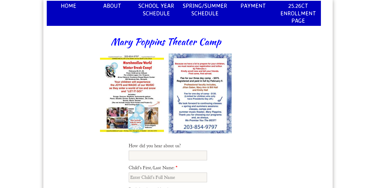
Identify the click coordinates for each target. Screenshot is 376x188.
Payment (253, 5)
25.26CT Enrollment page (298, 13)
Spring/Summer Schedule (205, 9)
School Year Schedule (156, 9)
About (112, 5)
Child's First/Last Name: (153, 168)
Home (68, 5)
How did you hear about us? (155, 146)
